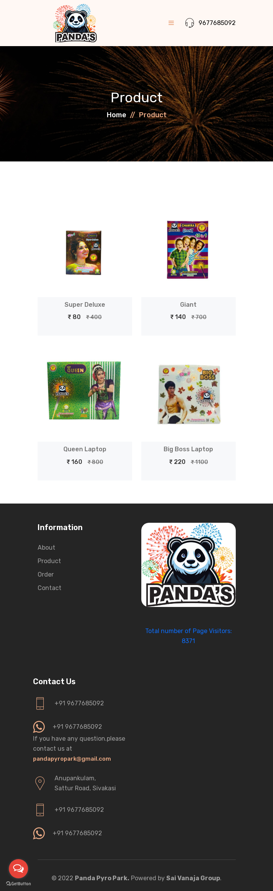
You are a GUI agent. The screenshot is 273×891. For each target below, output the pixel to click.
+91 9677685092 (79, 703)
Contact (49, 588)
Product (49, 561)
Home (116, 115)
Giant (188, 304)
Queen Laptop (84, 449)
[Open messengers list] (18, 868)
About (46, 547)
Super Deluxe (85, 304)
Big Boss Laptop (188, 449)
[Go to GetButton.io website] (18, 883)
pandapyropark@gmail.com (72, 758)
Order (46, 574)
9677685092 (210, 23)
